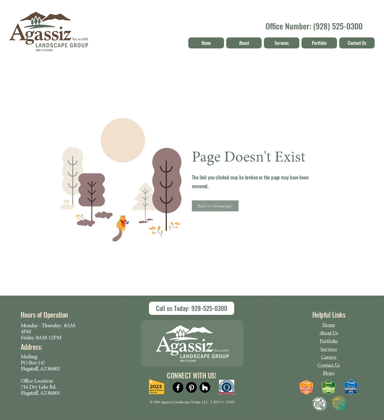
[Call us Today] (191, 308)
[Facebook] (178, 387)
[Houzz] (205, 387)
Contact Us (328, 365)
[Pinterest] (191, 387)
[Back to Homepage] (215, 205)
